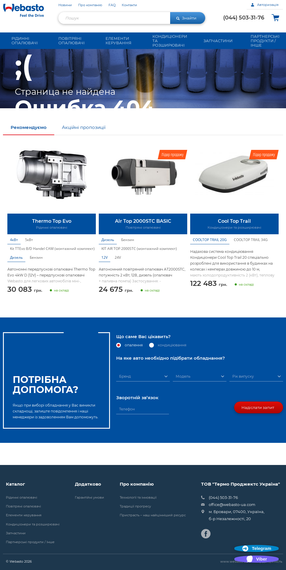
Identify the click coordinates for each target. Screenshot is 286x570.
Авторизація (265, 5)
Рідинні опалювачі (21, 497)
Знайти (186, 18)
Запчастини (16, 533)
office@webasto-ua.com (232, 504)
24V (118, 279)
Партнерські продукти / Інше (30, 542)
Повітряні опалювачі (23, 506)
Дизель (16, 279)
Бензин (36, 279)
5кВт (29, 261)
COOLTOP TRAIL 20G (210, 261)
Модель (183, 398)
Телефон (127, 431)
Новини (65, 5)
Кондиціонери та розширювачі (33, 524)
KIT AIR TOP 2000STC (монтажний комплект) (139, 270)
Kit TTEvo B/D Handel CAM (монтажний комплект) (52, 270)
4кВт (14, 261)
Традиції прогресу (135, 506)
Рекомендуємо (29, 149)
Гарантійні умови (89, 497)
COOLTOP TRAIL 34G (251, 261)
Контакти (129, 5)
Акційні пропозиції (84, 149)
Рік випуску (243, 398)
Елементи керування (24, 515)
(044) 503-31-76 (243, 17)
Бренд (125, 398)
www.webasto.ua (234, 561)
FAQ (112, 5)
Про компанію (90, 5)
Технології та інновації (138, 497)
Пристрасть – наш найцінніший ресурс (153, 515)
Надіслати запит (257, 429)
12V (104, 279)
